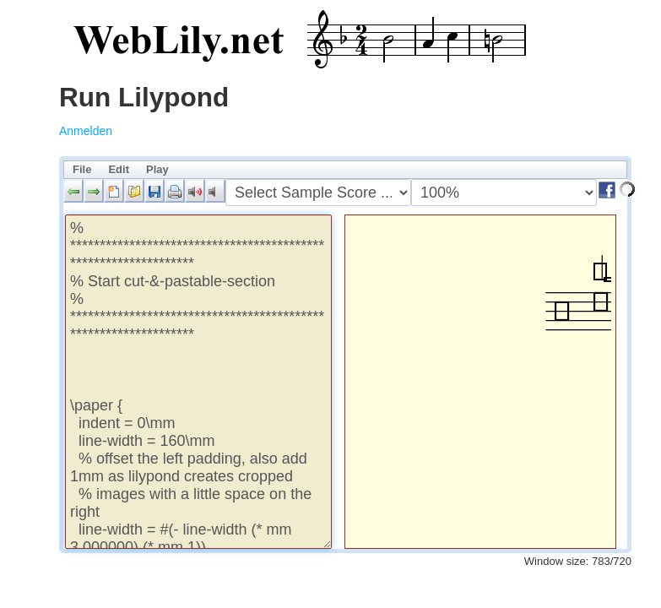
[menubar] (345, 169)
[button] (73, 191)
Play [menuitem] (157, 169)
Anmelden (85, 131)
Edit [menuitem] (118, 169)
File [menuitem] (82, 169)
